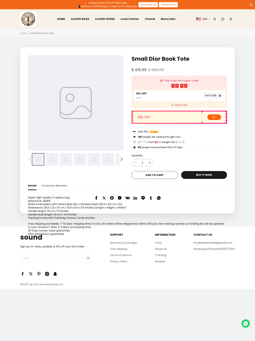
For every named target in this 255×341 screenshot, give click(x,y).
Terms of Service (121, 307)
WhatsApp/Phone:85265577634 (214, 300)
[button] (30, 159)
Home (23, 33)
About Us (161, 300)
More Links (168, 19)
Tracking (160, 307)
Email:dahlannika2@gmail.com (213, 294)
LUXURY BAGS (80, 19)
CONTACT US (203, 286)
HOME (61, 19)
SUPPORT (116, 286)
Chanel (150, 19)
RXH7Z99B (147, 4)
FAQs (158, 294)
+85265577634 (168, 4)
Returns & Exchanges (123, 294)
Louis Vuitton (130, 19)
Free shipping (118, 300)
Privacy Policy (119, 313)
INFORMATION (165, 286)
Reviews (160, 313)
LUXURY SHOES (105, 19)
